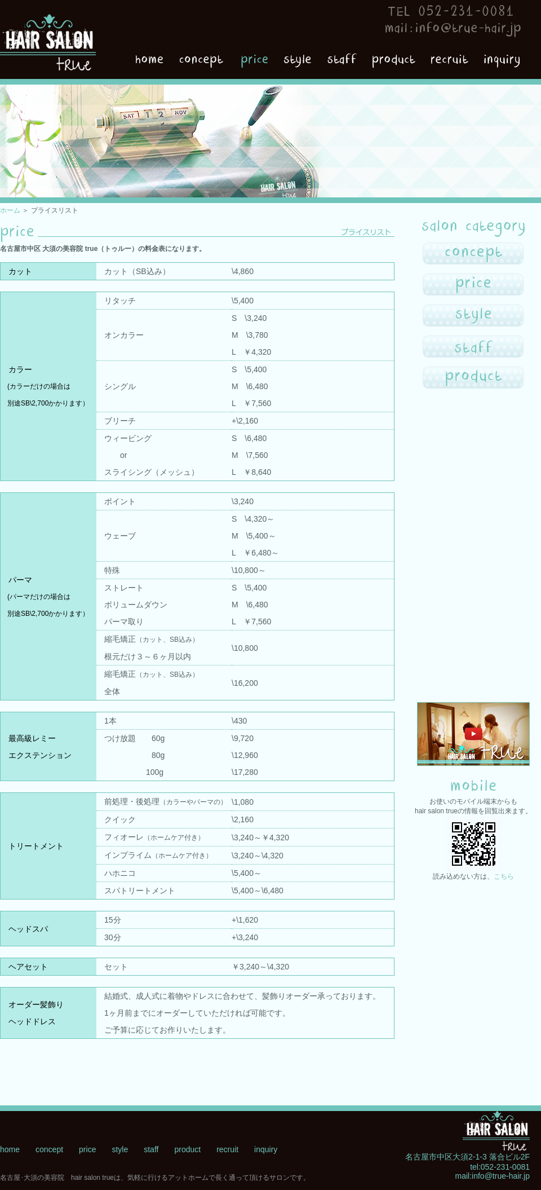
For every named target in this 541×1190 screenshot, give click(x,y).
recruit (227, 1149)
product (187, 1149)
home (10, 1149)
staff (151, 1149)
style (120, 1149)
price (87, 1149)
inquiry (265, 1149)
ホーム (10, 210)
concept (49, 1149)
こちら (504, 876)
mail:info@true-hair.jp (492, 1175)
